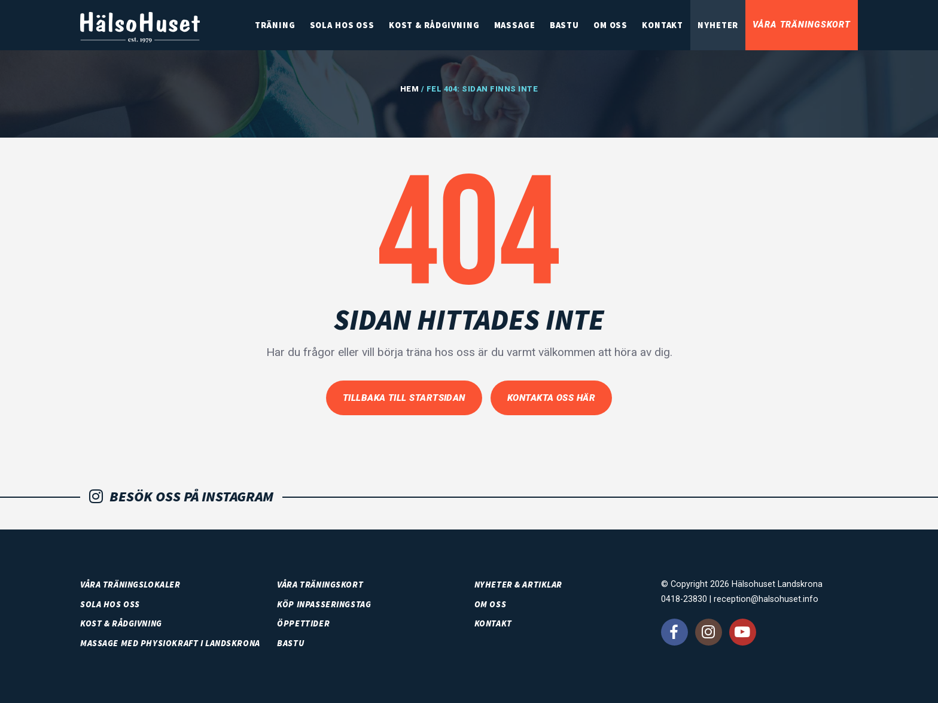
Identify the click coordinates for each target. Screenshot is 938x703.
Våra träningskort (802, 25)
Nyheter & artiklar (518, 584)
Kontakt (662, 25)
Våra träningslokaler (130, 584)
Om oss (610, 25)
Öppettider (303, 623)
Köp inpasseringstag (324, 604)
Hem (409, 88)
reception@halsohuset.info (766, 599)
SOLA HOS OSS (342, 25)
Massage (514, 25)
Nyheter (718, 25)
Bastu (564, 25)
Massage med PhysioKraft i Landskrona (170, 643)
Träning (275, 25)
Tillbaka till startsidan (404, 397)
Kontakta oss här (551, 397)
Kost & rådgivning (434, 25)
